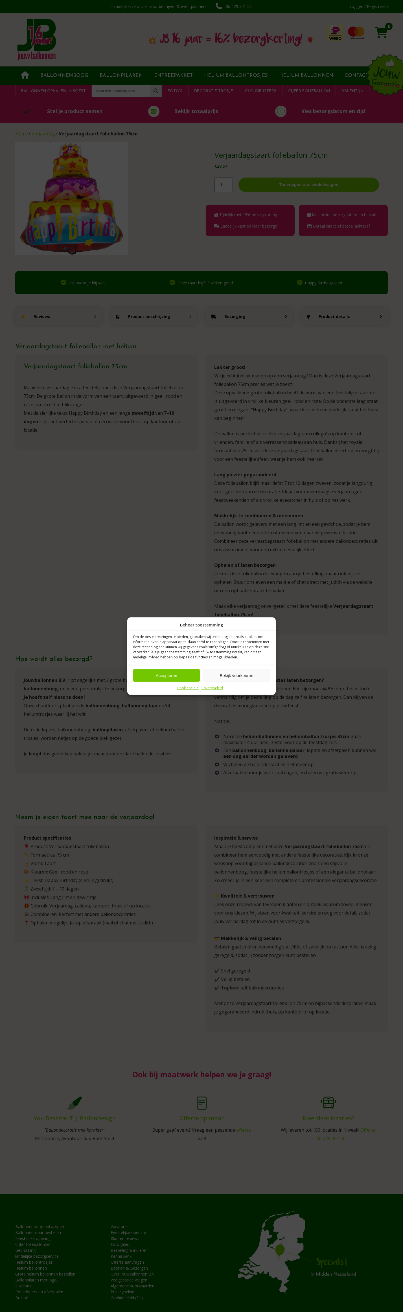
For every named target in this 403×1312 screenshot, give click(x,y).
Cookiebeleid (188, 688)
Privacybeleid (212, 688)
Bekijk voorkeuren (236, 675)
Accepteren (166, 675)
